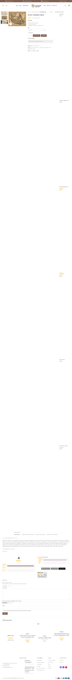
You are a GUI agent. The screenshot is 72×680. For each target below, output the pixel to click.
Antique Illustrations (40, 670)
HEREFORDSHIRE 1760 (63, 186)
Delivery (49, 666)
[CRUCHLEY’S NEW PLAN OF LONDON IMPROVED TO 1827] (62, 626)
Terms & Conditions (51, 660)
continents (35, 47)
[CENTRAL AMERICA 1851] (44, 628)
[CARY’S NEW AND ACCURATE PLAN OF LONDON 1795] (27, 627)
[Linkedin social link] (35, 51)
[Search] (6, 6)
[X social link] (32, 51)
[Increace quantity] (31, 35)
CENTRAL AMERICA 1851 (64, 100)
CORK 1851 (61, 273)
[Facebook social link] (31, 51)
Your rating (4, 585)
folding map (42, 47)
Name (20, 600)
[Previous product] (49, 12)
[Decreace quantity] (28, 35)
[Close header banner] (70, 1)
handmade (46, 47)
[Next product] (52, 12)
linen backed (30, 48)
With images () (46, 568)
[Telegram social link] (38, 51)
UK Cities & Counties (40, 668)
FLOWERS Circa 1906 (63, 445)
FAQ (49, 664)
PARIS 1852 (61, 14)
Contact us (62, 660)
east (38, 47)
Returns (49, 668)
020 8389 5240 (6, 665)
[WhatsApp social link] (36, 51)
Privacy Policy (50, 662)
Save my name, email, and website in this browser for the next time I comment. (17, 610)
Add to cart (36, 35)
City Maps (38, 666)
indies (50, 47)
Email (3, 605)
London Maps (27, 638)
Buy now (44, 35)
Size (28, 27)
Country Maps (39, 664)
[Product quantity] (30, 35)
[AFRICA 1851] (10, 628)
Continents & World (35, 45)
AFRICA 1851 (10, 635)
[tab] (17, 534)
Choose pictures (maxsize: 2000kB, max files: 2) (10, 600)
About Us (61, 662)
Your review (4, 587)
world (34, 48)
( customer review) (36, 17)
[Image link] (10, 659)
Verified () (55, 568)
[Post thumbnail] (22, 662)
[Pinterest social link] (33, 51)
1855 (32, 47)
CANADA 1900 (62, 359)
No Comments (31, 673)
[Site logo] (36, 5)
